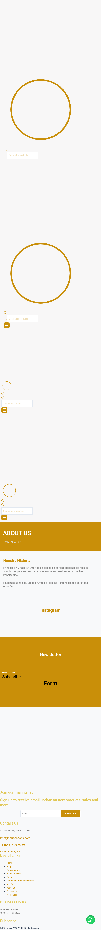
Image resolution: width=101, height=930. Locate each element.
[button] (100, 162)
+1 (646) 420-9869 (12, 845)
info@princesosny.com (15, 838)
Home (6, 542)
